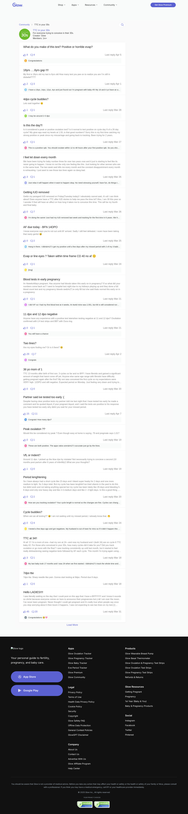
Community (24, 25)
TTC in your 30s (41, 25)
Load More (72, 625)
